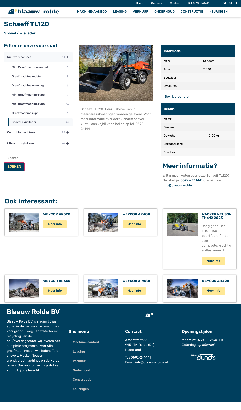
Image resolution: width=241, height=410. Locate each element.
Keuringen (218, 11)
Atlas (50, 346)
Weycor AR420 (215, 281)
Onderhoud (164, 11)
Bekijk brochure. (175, 96)
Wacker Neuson (31, 356)
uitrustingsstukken (46, 365)
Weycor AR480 (136, 281)
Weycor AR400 (136, 214)
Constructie (192, 11)
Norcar (55, 360)
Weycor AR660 (57, 281)
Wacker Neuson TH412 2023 (216, 216)
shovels (12, 356)
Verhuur (140, 11)
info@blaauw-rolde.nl (179, 185)
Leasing (120, 11)
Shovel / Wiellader (20, 33)
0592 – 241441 (192, 180)
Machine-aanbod (92, 11)
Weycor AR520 (57, 214)
